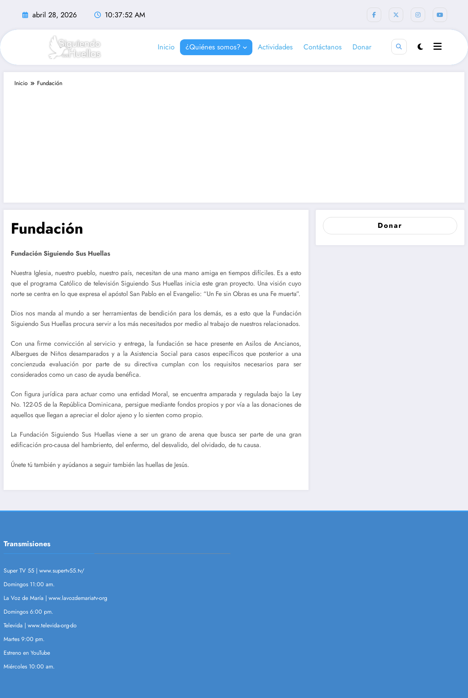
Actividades (275, 47)
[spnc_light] (420, 47)
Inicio (166, 47)
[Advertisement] (234, 141)
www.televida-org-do (52, 625)
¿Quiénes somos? (216, 47)
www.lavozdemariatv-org (78, 598)
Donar (362, 47)
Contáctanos (322, 47)
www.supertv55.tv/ (61, 570)
